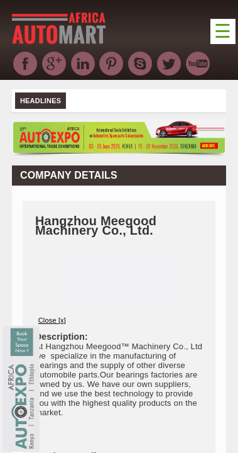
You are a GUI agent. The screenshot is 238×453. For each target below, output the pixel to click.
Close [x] (52, 320)
